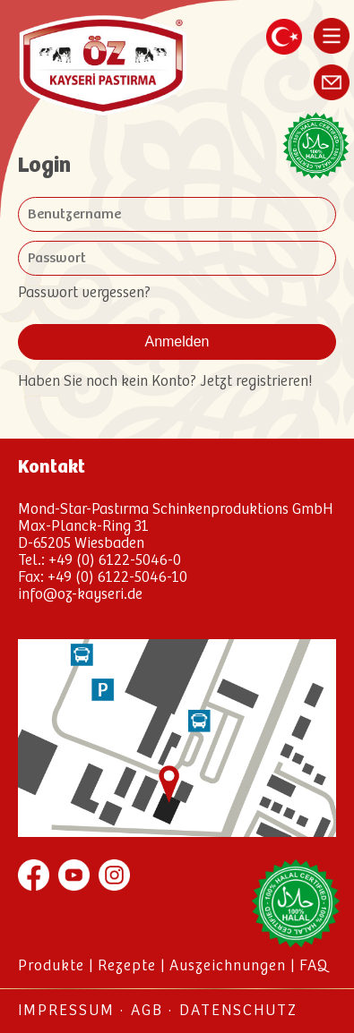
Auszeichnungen (227, 966)
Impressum (66, 1011)
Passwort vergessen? (84, 293)
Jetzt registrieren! (254, 381)
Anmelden (176, 341)
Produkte (51, 966)
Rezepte (127, 966)
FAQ (313, 966)
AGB (147, 1011)
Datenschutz (238, 1011)
